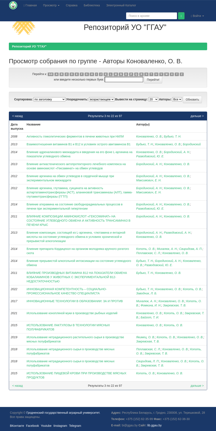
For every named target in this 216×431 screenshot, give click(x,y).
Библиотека (92, 5)
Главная (30, 5)
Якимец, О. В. (145, 337)
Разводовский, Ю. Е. (150, 156)
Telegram (75, 425)
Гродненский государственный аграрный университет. (63, 412)
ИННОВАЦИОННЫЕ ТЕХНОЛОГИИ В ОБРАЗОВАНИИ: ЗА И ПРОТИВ (75, 301)
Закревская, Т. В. (174, 305)
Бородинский (192, 144)
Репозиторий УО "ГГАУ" (29, 46)
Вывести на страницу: (131, 99)
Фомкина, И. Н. (151, 305)
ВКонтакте (17, 425)
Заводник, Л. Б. (146, 293)
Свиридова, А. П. (190, 249)
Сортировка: (23, 99)
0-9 (50, 74)
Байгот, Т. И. (150, 317)
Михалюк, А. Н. (167, 249)
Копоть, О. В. (145, 249)
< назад (17, 116)
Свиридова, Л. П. (147, 361)
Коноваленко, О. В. (149, 136)
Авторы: (165, 99)
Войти (197, 16)
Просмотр (51, 5)
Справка (71, 5)
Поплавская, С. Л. (148, 253)
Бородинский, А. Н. (177, 152)
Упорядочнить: (77, 99)
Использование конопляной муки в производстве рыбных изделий (72, 313)
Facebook (32, 425)
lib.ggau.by (154, 425)
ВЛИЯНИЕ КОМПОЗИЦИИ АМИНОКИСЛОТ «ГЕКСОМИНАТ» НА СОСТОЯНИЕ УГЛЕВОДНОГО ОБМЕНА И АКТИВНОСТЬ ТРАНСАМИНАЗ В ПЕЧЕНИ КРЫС (78, 220)
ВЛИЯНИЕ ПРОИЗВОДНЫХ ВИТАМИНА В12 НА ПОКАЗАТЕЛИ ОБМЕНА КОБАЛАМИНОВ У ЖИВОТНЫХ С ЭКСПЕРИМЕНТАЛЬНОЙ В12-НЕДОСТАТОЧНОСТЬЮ (77, 277)
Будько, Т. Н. (172, 136)
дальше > (197, 116)
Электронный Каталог (121, 5)
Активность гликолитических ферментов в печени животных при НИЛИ (75, 136)
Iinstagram (60, 425)
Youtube (46, 425)
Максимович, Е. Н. (148, 180)
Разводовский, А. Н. (177, 232)
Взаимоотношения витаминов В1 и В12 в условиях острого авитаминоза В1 (79, 144)
